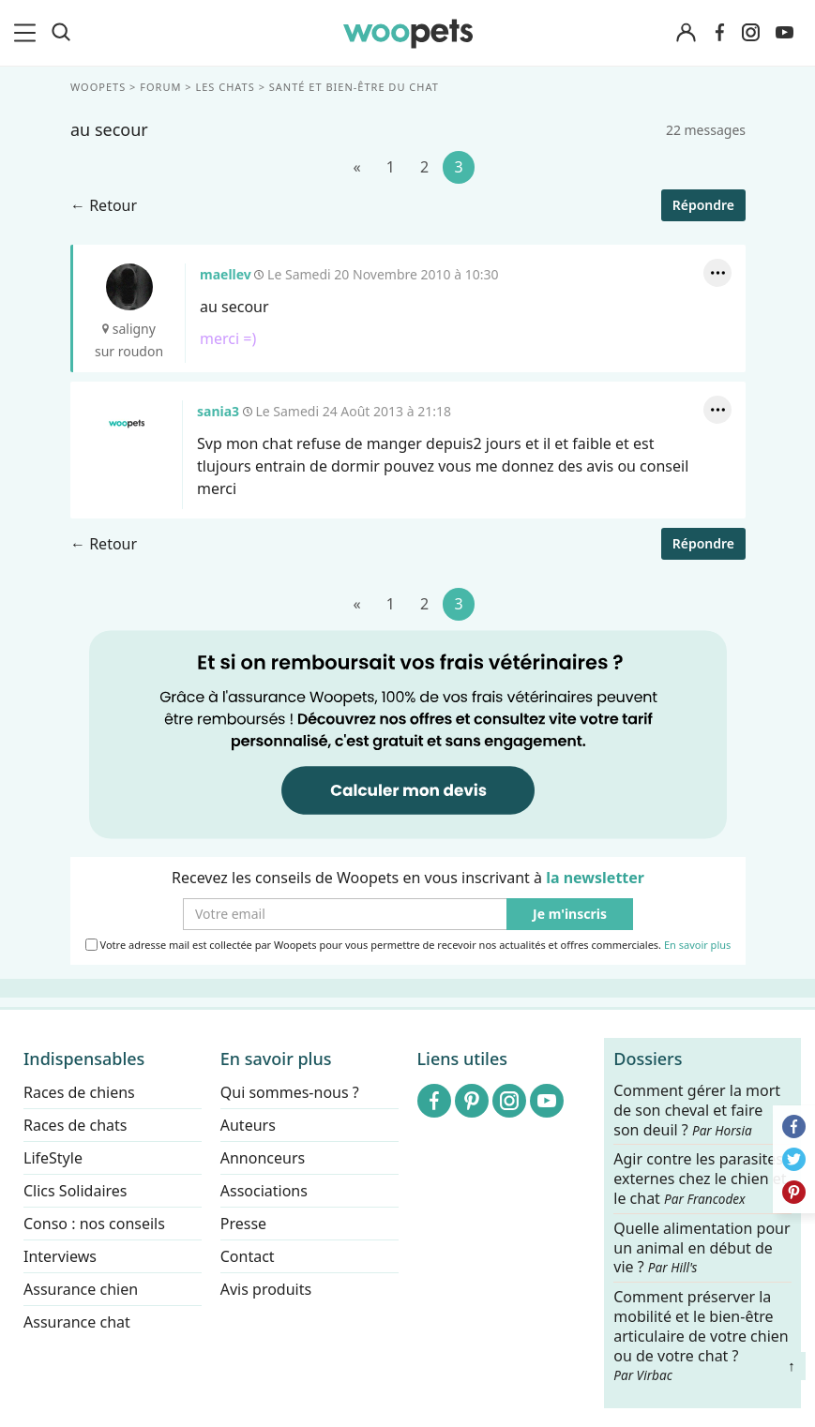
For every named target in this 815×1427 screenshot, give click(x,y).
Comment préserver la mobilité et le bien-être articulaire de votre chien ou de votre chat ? (700, 1335)
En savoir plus (696, 945)
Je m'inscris (570, 914)
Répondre (702, 205)
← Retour (103, 205)
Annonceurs (262, 1158)
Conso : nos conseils (94, 1223)
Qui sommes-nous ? (289, 1092)
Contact (247, 1256)
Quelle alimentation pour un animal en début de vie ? (701, 1248)
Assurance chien (80, 1289)
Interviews (60, 1256)
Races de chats (75, 1125)
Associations (264, 1190)
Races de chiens (79, 1092)
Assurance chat (76, 1322)
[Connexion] (685, 33)
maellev (128, 286)
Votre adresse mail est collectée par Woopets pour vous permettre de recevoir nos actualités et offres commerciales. (407, 944)
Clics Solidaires (75, 1190)
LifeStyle (53, 1158)
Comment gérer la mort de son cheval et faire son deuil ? (696, 1110)
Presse (243, 1223)
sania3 (125, 423)
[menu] (28, 32)
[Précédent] (356, 167)
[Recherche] (61, 33)
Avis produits (265, 1289)
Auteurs (248, 1125)
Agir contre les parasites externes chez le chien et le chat (699, 1179)
